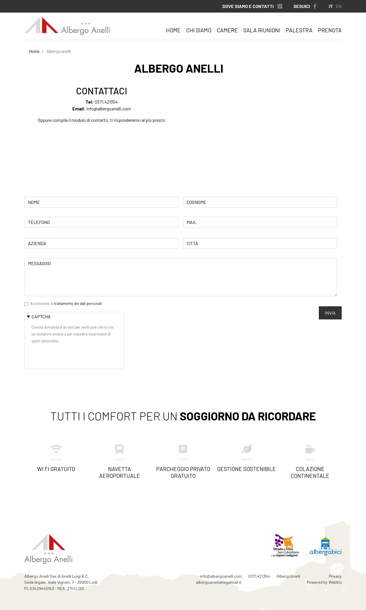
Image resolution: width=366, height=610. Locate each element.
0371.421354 (106, 101)
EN (339, 6)
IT (331, 6)
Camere (227, 30)
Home (173, 30)
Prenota (330, 30)
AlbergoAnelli (288, 576)
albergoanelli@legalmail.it (219, 582)
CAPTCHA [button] (41, 316)
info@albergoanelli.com (108, 108)
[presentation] (74, 355)
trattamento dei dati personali (78, 303)
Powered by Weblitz (324, 582)
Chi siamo (198, 30)
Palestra (299, 30)
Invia (330, 312)
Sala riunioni (261, 30)
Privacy (335, 576)
